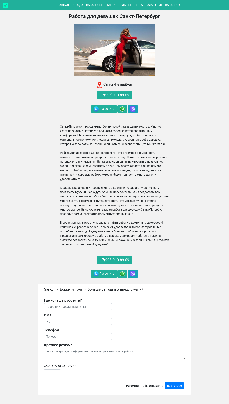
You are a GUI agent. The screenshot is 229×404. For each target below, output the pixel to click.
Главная (62, 5)
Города (77, 5)
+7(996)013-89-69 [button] (114, 95)
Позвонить (104, 109)
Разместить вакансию (163, 5)
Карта (138, 5)
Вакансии (94, 5)
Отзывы (125, 5)
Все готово (174, 385)
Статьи (110, 5)
